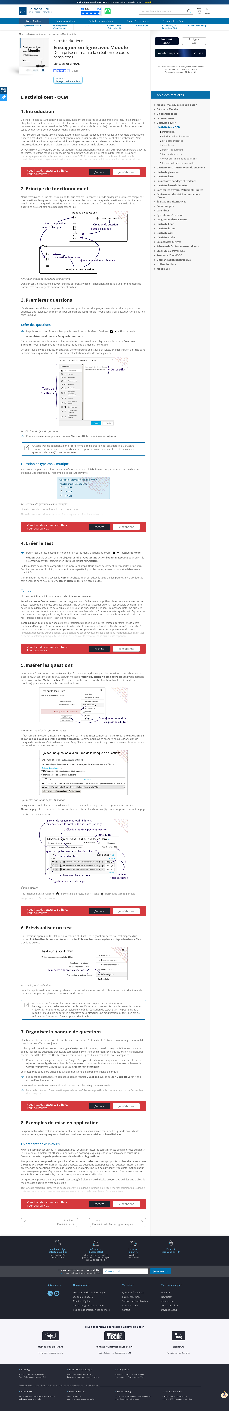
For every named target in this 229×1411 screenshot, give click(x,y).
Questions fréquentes (133, 1292)
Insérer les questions (172, 149)
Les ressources (165, 118)
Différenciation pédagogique (174, 259)
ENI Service (27, 1391)
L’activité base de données (172, 185)
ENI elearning (124, 1391)
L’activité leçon (165, 176)
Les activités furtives (169, 241)
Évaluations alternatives (171, 201)
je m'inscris (160, 1271)
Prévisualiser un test (172, 154)
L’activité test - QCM (168, 127)
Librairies (165, 1292)
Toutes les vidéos (169, 1305)
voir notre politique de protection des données (82, 1273)
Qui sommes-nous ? (83, 1296)
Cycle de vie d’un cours (170, 215)
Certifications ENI (173, 1391)
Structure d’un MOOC (169, 255)
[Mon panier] (199, 11)
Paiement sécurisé (131, 1296)
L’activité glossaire (168, 172)
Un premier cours (167, 113)
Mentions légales (81, 1301)
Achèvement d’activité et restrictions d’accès (179, 196)
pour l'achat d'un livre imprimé (58, 1253)
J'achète (99, 172)
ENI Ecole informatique (80, 1369)
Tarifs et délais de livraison (135, 1301)
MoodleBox (163, 268)
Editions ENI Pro (77, 1391)
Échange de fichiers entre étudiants (178, 246)
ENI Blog (25, 1369)
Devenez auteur (169, 1309)
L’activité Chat (165, 223)
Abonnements (168, 1301)
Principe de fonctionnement (176, 136)
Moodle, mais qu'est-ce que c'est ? (177, 104)
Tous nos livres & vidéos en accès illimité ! (114, 2)
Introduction (168, 131)
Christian (66, 63)
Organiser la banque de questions (179, 158)
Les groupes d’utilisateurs (172, 219)
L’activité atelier (166, 237)
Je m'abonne (126, 172)
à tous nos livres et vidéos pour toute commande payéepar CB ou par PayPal (95, 1254)
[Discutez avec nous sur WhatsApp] (108, 11)
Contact (126, 1309)
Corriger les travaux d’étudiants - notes (180, 189)
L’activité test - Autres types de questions (115, 1224)
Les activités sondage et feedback (176, 180)
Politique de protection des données (91, 1309)
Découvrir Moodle (167, 109)
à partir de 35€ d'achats (133, 1253)
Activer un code (130, 1305)
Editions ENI (35, 11)
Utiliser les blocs (166, 264)
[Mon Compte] (207, 11)
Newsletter (166, 1296)
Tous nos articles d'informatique (89, 1292)
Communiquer (165, 206)
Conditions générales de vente (88, 1305)
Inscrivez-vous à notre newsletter (79, 1271)
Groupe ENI (123, 1369)
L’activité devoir (66, 1224)
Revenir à (68, 80)
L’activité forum (166, 228)
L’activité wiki (165, 232)
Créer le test (168, 145)
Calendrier (163, 210)
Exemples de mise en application (178, 163)
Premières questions (172, 140)
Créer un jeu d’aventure (171, 250)
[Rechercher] (189, 11)
